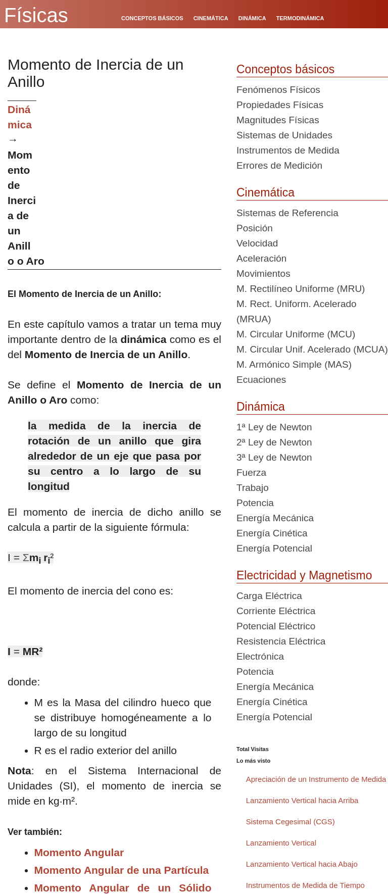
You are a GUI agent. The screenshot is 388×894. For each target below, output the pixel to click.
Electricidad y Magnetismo (304, 575)
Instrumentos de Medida (288, 150)
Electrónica (260, 656)
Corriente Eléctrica (275, 611)
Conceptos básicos (285, 69)
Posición (254, 228)
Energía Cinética (271, 533)
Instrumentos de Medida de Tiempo (305, 885)
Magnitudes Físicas (277, 120)
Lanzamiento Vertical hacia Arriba (302, 800)
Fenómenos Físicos (278, 89)
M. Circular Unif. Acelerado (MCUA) (312, 349)
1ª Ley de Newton (274, 427)
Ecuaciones (261, 379)
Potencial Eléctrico (275, 626)
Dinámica (260, 406)
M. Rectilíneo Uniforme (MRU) (300, 288)
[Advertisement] (132, 171)
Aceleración (261, 258)
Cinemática (265, 192)
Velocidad (257, 243)
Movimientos (263, 273)
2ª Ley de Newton (274, 442)
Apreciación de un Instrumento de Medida (316, 779)
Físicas (36, 15)
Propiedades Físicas (279, 105)
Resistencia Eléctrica (280, 641)
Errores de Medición (279, 165)
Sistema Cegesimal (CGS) (290, 821)
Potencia (255, 503)
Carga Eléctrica (269, 595)
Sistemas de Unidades (284, 135)
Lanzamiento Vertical (281, 842)
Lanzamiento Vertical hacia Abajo (302, 864)
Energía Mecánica (275, 518)
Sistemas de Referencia (287, 213)
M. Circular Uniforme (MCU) (295, 334)
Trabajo (252, 487)
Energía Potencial (274, 548)
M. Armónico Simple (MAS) (294, 364)
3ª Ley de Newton (274, 457)
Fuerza (251, 472)
